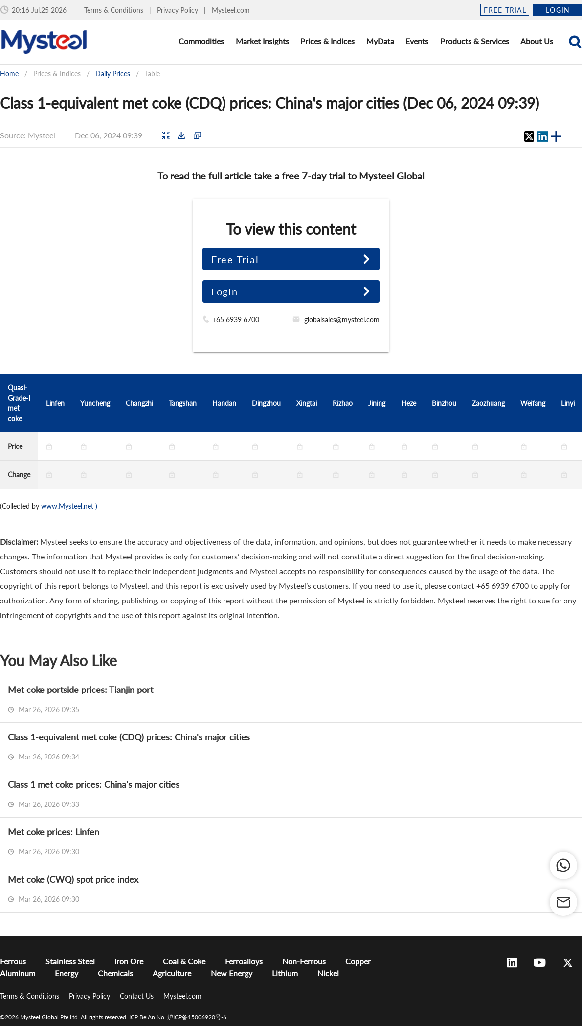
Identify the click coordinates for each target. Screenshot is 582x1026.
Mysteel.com (231, 10)
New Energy (231, 973)
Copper (358, 961)
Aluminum (17, 973)
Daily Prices (112, 73)
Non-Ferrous (304, 961)
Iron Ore (128, 961)
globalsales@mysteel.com (342, 319)
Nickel (328, 973)
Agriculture (172, 973)
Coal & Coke (184, 961)
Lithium (285, 973)
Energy (66, 973)
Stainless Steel (70, 961)
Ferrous (13, 961)
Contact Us (138, 996)
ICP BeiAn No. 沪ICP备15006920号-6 (177, 1017)
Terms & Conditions (114, 10)
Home (9, 73)
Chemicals (115, 973)
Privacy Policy (178, 10)
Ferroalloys (244, 961)
